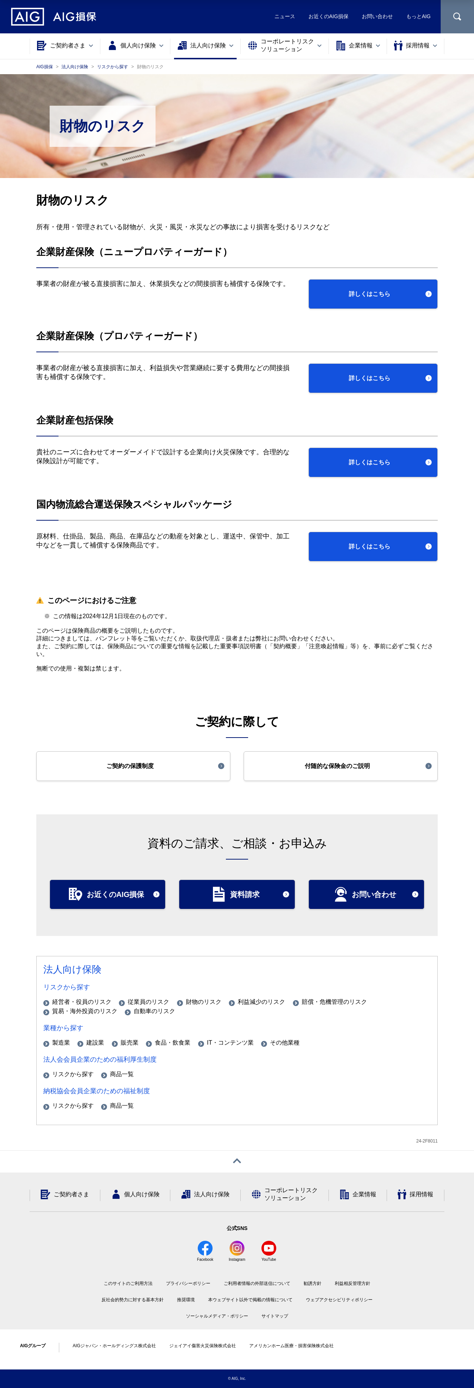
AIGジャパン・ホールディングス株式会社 (114, 1345)
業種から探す (63, 1028)
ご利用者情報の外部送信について (257, 1283)
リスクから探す (66, 987)
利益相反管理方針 (352, 1283)
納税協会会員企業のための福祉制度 (96, 1091)
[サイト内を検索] (457, 16)
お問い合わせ (377, 16)
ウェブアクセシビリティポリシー (339, 1299)
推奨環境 (186, 1299)
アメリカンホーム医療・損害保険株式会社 (291, 1345)
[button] (373, 294)
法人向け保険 (72, 969)
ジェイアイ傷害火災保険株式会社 (202, 1345)
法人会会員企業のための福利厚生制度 (100, 1059)
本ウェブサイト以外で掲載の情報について (250, 1299)
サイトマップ (274, 1316)
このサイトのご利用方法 (128, 1283)
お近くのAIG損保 (328, 16)
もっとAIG (418, 16)
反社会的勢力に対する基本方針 (132, 1299)
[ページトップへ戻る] (237, 1162)
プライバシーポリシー (188, 1283)
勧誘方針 (312, 1283)
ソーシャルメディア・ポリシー (217, 1316)
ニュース (284, 16)
